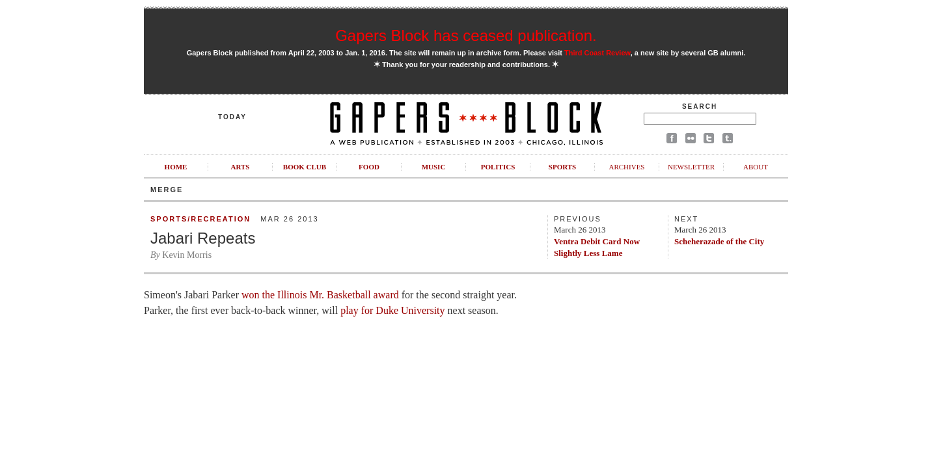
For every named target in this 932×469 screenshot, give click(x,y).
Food (369, 167)
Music (434, 167)
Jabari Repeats (202, 238)
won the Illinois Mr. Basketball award (320, 294)
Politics (498, 167)
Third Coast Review (597, 53)
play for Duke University (392, 310)
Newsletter (691, 167)
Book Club (304, 167)
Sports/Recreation (200, 219)
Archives (626, 167)
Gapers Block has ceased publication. (466, 35)
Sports (562, 167)
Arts (240, 167)
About (755, 167)
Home (176, 167)
